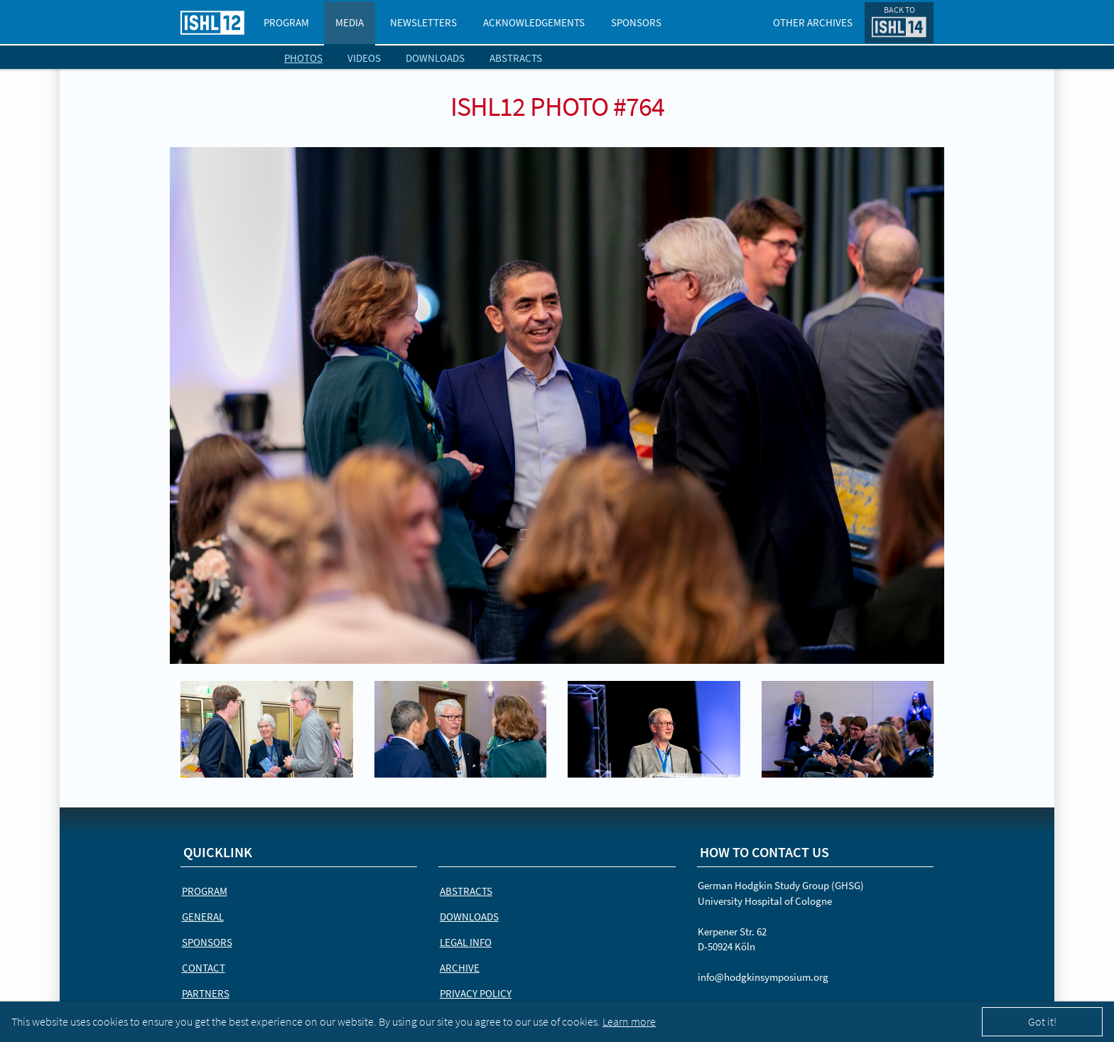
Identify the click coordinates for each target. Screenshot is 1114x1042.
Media (349, 22)
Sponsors (636, 22)
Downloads (435, 58)
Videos (364, 58)
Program (286, 22)
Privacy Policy (476, 993)
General (203, 916)
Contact (203, 967)
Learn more (629, 1021)
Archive (460, 967)
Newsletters (423, 22)
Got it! (1042, 1021)
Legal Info (466, 942)
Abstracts (516, 58)
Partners (205, 993)
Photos (303, 58)
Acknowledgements (534, 22)
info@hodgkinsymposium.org (763, 977)
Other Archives (813, 22)
